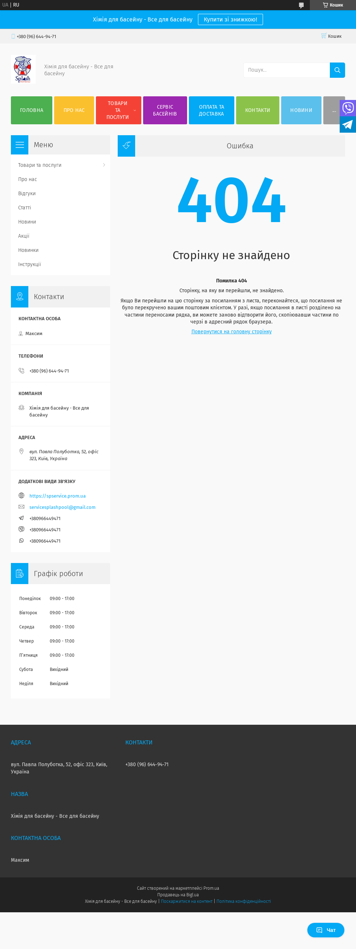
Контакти (257, 110)
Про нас (74, 110)
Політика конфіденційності (244, 901)
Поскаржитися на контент (186, 901)
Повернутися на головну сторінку (231, 332)
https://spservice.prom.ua (57, 496)
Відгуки (27, 193)
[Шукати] (337, 70)
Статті (24, 208)
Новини (301, 110)
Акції (23, 236)
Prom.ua (211, 888)
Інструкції (29, 264)
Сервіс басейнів (165, 110)
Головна (31, 110)
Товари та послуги (117, 110)
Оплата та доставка (211, 110)
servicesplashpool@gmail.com (62, 507)
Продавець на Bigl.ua (178, 894)
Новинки (28, 250)
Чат (326, 930)
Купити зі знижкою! (230, 19)
